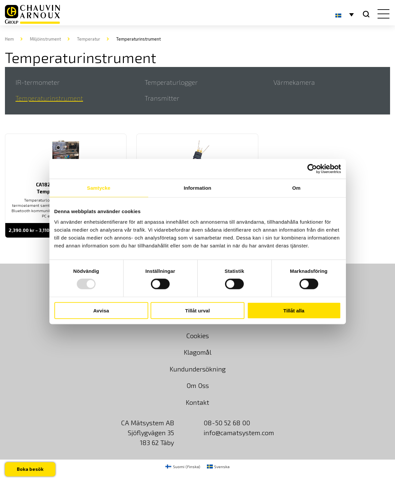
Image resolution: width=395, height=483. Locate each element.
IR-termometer (37, 82)
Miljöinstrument (45, 39)
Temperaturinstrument (49, 98)
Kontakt (197, 402)
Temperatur (88, 39)
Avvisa (101, 310)
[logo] (32, 14)
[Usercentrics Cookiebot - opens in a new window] (312, 169)
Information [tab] (198, 188)
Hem (9, 39)
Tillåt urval (197, 310)
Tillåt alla (293, 310)
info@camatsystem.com (239, 432)
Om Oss (197, 385)
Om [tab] (296, 188)
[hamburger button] (382, 14)
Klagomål (198, 352)
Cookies (197, 335)
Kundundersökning (198, 369)
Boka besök (30, 469)
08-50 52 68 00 (227, 423)
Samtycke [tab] (98, 188)
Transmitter (162, 98)
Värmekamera (294, 82)
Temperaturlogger (171, 82)
